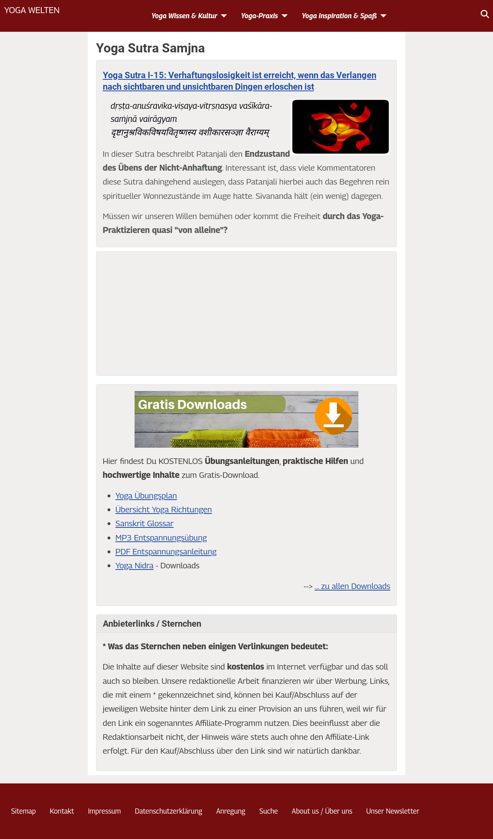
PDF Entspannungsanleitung (166, 551)
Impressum (104, 811)
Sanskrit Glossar (144, 523)
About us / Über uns (322, 811)
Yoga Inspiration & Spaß (339, 16)
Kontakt (62, 811)
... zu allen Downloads (353, 586)
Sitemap (23, 811)
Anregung (230, 811)
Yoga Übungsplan (146, 495)
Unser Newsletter (393, 811)
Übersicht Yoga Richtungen (164, 509)
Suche (268, 811)
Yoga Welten (32, 9)
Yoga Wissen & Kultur (184, 16)
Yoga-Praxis (259, 16)
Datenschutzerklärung (168, 811)
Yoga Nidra (135, 565)
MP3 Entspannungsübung (161, 538)
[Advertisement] (246, 313)
